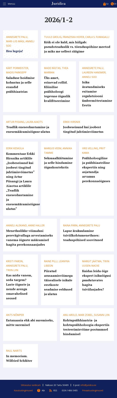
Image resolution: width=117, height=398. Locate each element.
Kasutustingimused (23, 390)
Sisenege (107, 3)
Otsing (115, 3)
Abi (43, 390)
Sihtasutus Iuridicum (31, 385)
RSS (55, 390)
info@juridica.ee (88, 385)
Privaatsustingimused (92, 390)
